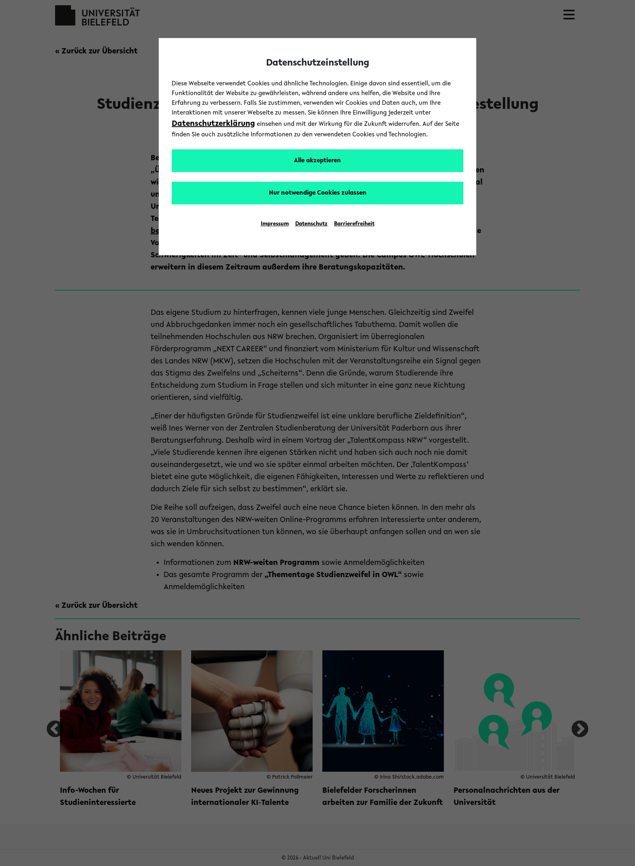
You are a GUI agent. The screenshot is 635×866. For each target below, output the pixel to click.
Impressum (275, 224)
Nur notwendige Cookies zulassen (318, 193)
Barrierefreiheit (354, 224)
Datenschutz (311, 224)
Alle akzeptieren (317, 160)
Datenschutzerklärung (213, 124)
